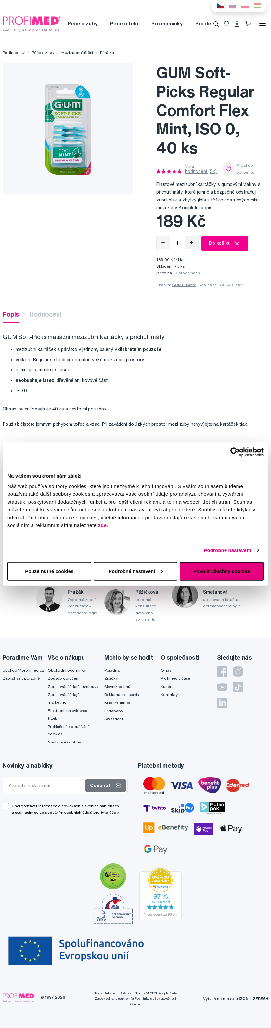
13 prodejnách (186, 273)
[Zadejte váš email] (45, 786)
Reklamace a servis (121, 694)
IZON (244, 998)
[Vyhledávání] (216, 24)
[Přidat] (191, 242)
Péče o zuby (82, 23)
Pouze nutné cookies (49, 571)
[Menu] (262, 24)
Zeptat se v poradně (21, 678)
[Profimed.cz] (32, 23)
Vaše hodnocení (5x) (201, 169)
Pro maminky (166, 23)
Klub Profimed (117, 703)
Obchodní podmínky (67, 670)
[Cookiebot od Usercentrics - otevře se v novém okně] (235, 452)
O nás (166, 670)
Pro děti (204, 23)
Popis (11, 314)
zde (102, 525)
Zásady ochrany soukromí (113, 998)
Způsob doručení (63, 678)
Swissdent (113, 719)
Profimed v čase (175, 678)
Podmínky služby (147, 998)
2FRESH (260, 998)
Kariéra (167, 686)
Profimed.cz (14, 52)
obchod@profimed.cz (23, 670)
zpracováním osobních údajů (65, 812)
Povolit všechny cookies (221, 571)
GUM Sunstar (184, 285)
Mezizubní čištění (77, 52)
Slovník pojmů (117, 686)
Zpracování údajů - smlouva (73, 686)
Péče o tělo (124, 23)
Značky (111, 678)
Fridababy (113, 711)
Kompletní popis (195, 207)
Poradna (112, 670)
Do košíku (224, 243)
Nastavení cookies (65, 742)
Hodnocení (45, 314)
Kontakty (169, 694)
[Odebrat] (163, 242)
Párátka (107, 52)
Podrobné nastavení (227, 550)
